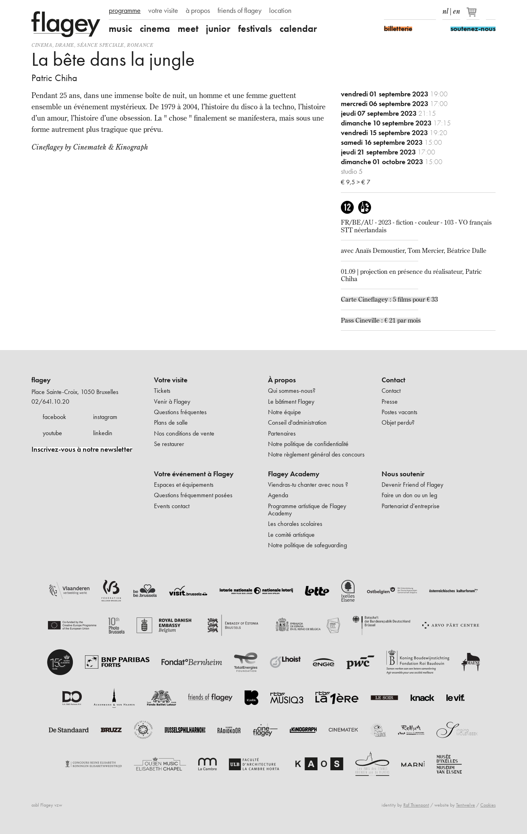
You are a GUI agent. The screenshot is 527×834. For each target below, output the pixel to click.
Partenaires (282, 433)
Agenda (278, 495)
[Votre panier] (474, 15)
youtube (52, 433)
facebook (54, 417)
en (456, 9)
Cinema (41, 45)
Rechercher (491, 11)
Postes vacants (399, 412)
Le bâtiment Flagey (291, 401)
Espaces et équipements (184, 484)
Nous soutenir (403, 474)
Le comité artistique (291, 534)
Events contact (171, 506)
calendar (298, 28)
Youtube (417, 11)
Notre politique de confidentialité (308, 444)
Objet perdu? (398, 422)
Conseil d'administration (297, 422)
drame (64, 45)
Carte (349, 299)
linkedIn (431, 11)
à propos (198, 10)
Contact (393, 380)
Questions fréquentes (180, 412)
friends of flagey (239, 10)
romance (140, 45)
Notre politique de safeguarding (307, 545)
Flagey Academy (294, 474)
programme (125, 10)
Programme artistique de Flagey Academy (307, 509)
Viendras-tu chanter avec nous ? (308, 484)
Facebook (389, 11)
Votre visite (170, 380)
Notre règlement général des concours (316, 454)
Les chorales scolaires (295, 523)
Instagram (403, 11)
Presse (390, 401)
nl (445, 9)
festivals (255, 28)
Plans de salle (171, 422)
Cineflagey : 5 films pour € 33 (398, 299)
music (120, 28)
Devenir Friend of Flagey (412, 484)
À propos (282, 380)
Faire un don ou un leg (409, 495)
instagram (105, 417)
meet (188, 28)
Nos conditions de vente (184, 433)
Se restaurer (169, 444)
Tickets (162, 390)
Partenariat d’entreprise (411, 506)
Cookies (488, 805)
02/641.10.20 (50, 401)
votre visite (163, 10)
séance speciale (100, 45)
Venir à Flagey (172, 401)
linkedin (102, 433)
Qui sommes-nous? (291, 390)
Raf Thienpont (416, 805)
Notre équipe (284, 412)
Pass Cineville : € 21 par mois (381, 320)
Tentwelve (465, 805)
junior (218, 28)
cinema (155, 28)
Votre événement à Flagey (194, 474)
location (280, 10)
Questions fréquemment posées (193, 495)
